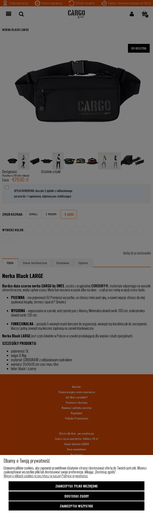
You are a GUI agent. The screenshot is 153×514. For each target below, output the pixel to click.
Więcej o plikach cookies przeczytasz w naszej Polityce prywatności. (46, 477)
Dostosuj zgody (76, 496)
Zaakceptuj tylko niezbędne (76, 487)
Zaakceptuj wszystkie (76, 505)
